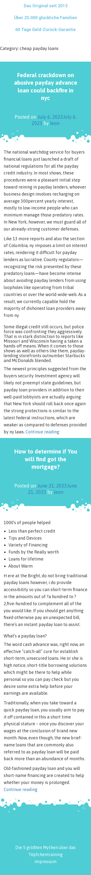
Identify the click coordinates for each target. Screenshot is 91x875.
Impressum (45, 861)
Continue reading (42, 431)
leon (54, 123)
